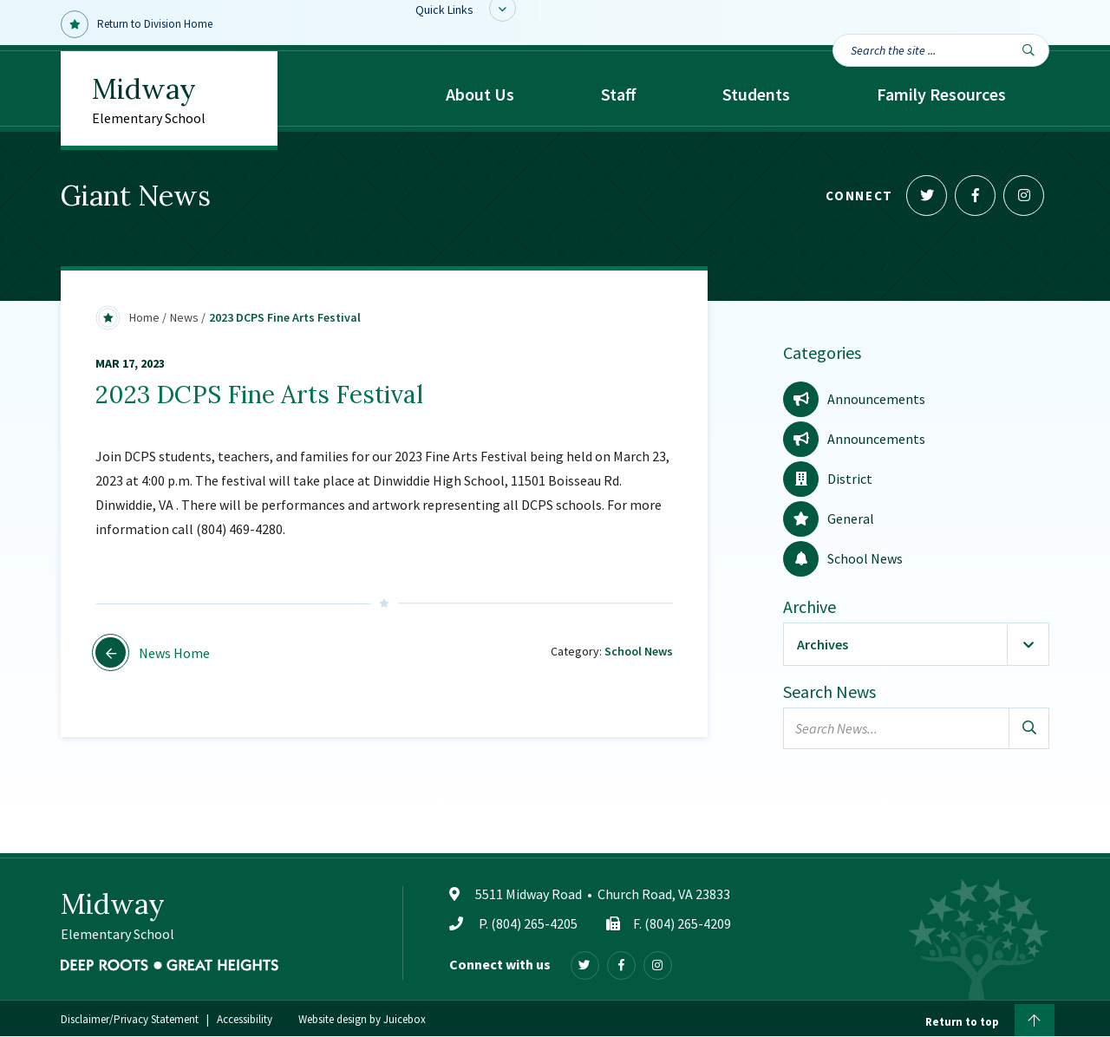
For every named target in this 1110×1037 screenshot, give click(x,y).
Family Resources (941, 94)
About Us (480, 94)
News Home (152, 652)
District (827, 478)
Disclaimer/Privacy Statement (130, 1020)
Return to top (989, 1019)
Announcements (854, 399)
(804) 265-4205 (534, 923)
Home (144, 317)
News (184, 317)
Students (756, 94)
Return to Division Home (136, 24)
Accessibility (244, 1020)
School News (638, 651)
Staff (618, 94)
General (828, 518)
